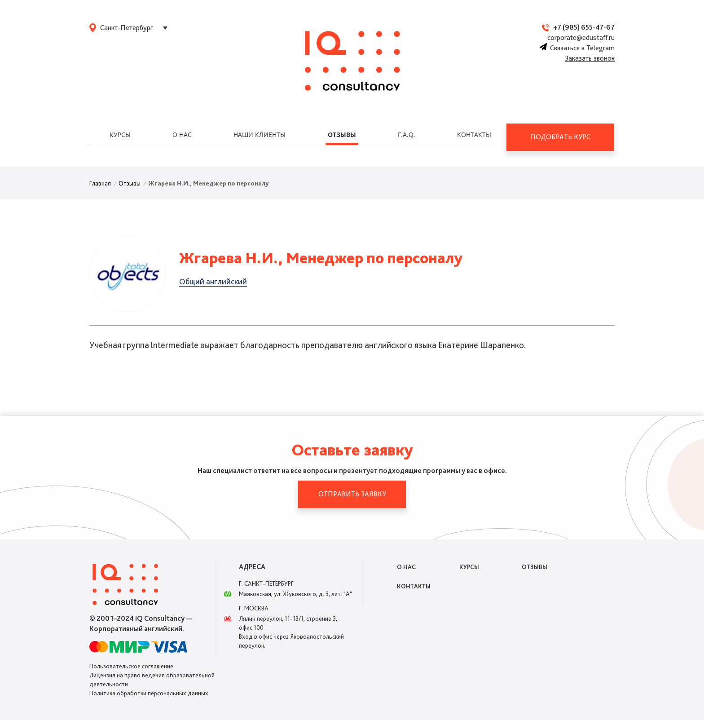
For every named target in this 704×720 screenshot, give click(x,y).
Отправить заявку (352, 494)
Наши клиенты (259, 134)
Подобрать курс (560, 137)
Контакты (474, 134)
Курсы (120, 134)
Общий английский (213, 281)
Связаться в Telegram (577, 48)
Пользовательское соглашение (131, 666)
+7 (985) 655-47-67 (584, 27)
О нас (182, 134)
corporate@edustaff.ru (581, 37)
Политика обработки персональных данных (148, 693)
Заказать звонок (590, 58)
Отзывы (342, 134)
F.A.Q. (406, 134)
